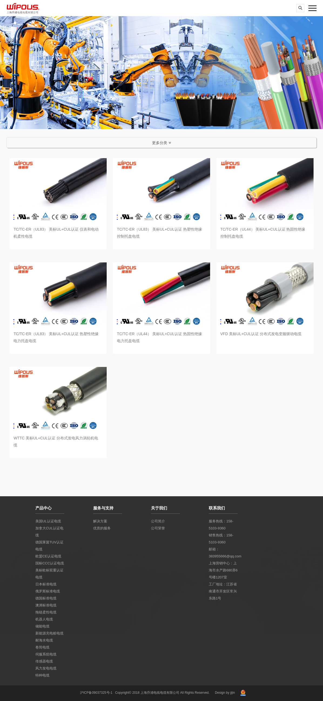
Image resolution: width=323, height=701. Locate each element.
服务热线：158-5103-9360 (221, 524)
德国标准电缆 (45, 598)
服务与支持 (103, 508)
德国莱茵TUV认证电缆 (49, 545)
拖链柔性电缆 (45, 612)
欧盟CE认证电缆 (48, 556)
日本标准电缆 (45, 584)
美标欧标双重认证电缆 (49, 573)
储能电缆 (42, 626)
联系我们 (217, 508)
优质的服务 (102, 528)
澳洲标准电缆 (45, 605)
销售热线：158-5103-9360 (221, 538)
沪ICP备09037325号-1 (96, 693)
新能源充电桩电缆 (49, 633)
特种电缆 (42, 675)
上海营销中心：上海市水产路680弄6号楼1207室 (223, 570)
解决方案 (100, 521)
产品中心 (43, 508)
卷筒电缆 (42, 647)
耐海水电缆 (44, 640)
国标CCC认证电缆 (49, 563)
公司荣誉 (158, 528)
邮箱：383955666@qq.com (223, 552)
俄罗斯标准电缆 (47, 591)
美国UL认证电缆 (48, 521)
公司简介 (158, 521)
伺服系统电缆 (45, 654)
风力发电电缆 (45, 668)
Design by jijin (225, 693)
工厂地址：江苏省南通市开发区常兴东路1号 (223, 591)
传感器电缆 (44, 661)
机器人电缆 (44, 619)
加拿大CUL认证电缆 (49, 531)
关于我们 (159, 508)
